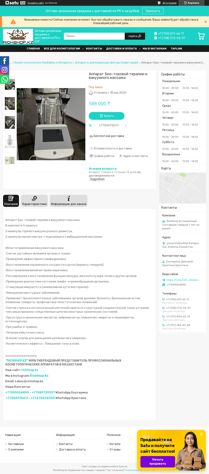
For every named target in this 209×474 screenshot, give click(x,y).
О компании (16, 449)
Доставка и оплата (121, 48)
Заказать (153, 11)
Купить (109, 116)
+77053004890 (17, 392)
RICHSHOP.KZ (17, 360)
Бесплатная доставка (109, 136)
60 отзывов (169, 2)
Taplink (176, 48)
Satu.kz (123, 466)
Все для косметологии (62, 48)
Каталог (115, 444)
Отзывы (115, 449)
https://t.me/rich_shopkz (182, 279)
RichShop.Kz (39, 376)
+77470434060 (43, 398)
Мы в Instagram (155, 48)
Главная (33, 48)
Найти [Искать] (133, 36)
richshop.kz (29, 370)
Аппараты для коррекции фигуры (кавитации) (106, 62)
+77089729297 (43, 392)
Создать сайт (36, 2)
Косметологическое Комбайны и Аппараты (43, 62)
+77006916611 (17, 398)
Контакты (94, 48)
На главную (16, 444)
